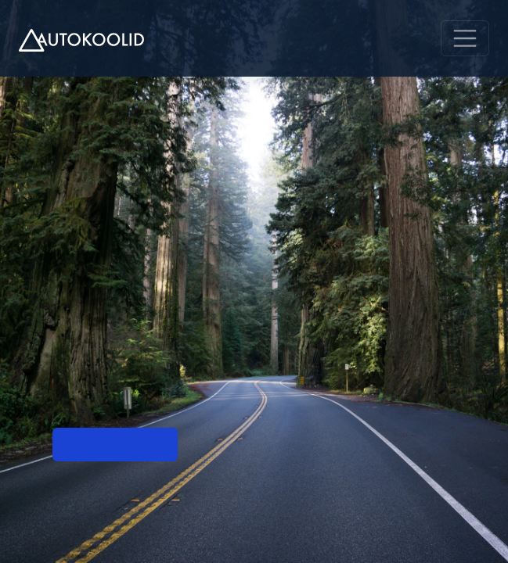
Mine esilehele (115, 444)
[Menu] (465, 38)
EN (415, 38)
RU (384, 38)
